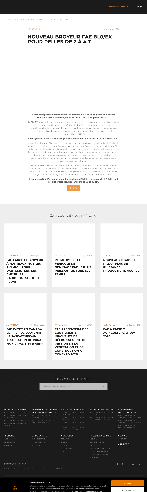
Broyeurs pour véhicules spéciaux (15, 425)
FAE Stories (66, 445)
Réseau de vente (97, 442)
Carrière (123, 444)
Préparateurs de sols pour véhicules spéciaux (44, 421)
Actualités (67, 436)
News (23, 19)
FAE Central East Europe (101, 448)
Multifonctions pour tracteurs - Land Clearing (130, 417)
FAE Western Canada (11, 19)
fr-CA (139, 7)
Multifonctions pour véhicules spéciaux (127, 427)
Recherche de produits (118, 7)
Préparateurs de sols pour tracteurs (44, 417)
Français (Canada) (15, 464)
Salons (64, 442)
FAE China (94, 457)
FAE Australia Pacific (99, 451)
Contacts (122, 439)
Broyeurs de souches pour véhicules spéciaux (73, 429)
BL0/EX (73, 188)
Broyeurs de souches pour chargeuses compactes (73, 419)
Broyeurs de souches (73, 410)
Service (122, 436)
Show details (35, 487)
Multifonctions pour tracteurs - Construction (129, 421)
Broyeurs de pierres (102, 410)
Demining (8, 445)
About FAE (94, 439)
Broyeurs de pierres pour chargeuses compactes (101, 419)
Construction (10, 442)
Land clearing (10, 439)
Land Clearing (38, 439)
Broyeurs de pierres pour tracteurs (101, 414)
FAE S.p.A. (93, 445)
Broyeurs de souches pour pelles (73, 424)
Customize (128, 477)
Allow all (127, 470)
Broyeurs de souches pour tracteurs (73, 414)
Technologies (67, 448)
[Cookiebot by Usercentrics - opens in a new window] (15, 487)
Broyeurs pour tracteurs (15, 413)
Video (63, 451)
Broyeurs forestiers (16, 410)
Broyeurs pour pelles (13, 421)
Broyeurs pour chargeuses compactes (16, 417)
